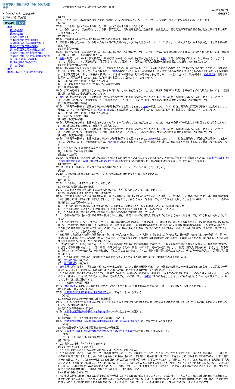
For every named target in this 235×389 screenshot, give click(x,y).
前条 (114, 71)
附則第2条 (70, 285)
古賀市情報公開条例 (87, 292)
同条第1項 (209, 74)
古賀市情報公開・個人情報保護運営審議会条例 (102, 321)
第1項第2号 (70, 260)
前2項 (147, 276)
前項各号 (64, 266)
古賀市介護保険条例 (87, 311)
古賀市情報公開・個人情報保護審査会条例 (100, 330)
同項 (163, 58)
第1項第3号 (70, 263)
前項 (62, 58)
